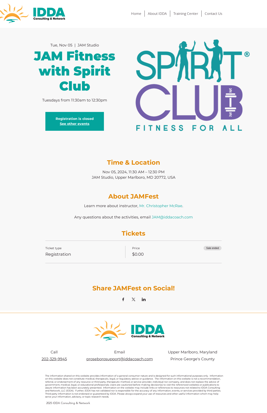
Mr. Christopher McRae (160, 206)
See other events (74, 124)
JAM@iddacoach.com (172, 217)
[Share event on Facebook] (123, 299)
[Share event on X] (133, 299)
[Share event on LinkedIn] (144, 299)
